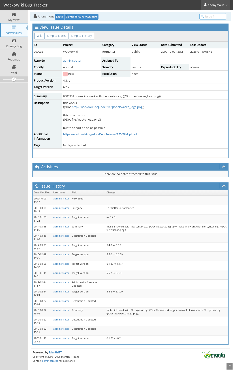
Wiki (39, 36)
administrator (72, 60)
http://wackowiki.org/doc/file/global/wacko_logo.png (107, 107)
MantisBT (55, 352)
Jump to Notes (56, 36)
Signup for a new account (81, 17)
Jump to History (81, 36)
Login (59, 17)
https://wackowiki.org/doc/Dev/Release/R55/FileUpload (100, 134)
